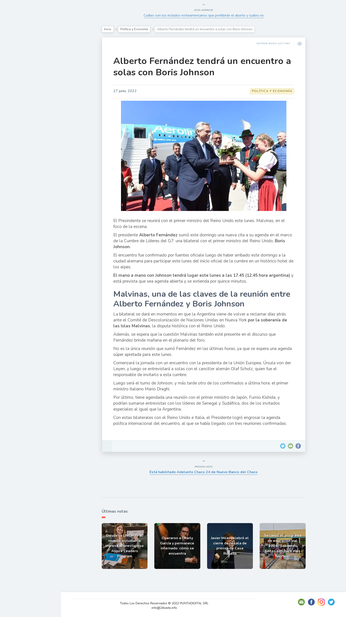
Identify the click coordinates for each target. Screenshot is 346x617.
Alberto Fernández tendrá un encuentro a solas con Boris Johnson (202, 66)
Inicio (107, 29)
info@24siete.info (164, 608)
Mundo (15, 100)
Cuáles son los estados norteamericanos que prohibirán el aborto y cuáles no (204, 15)
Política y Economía (27, 78)
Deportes (18, 110)
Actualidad (19, 57)
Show (14, 68)
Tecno (14, 89)
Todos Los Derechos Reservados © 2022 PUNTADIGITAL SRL (164, 603)
